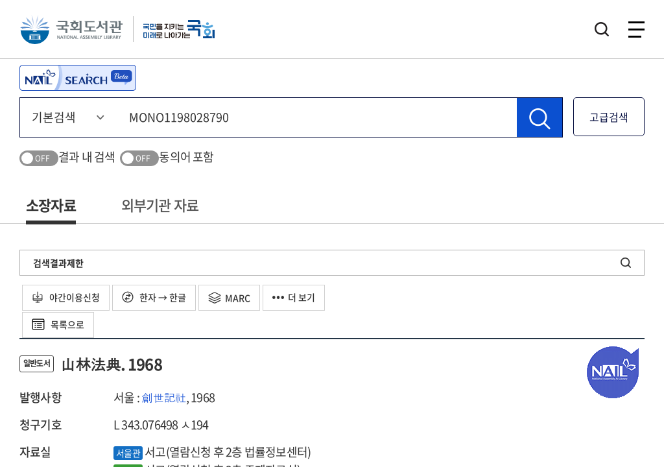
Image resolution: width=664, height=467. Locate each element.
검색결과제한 (58, 262)
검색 (601, 29)
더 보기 (293, 297)
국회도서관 (71, 29)
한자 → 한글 (154, 297)
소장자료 (51, 204)
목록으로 (58, 324)
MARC (229, 297)
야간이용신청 (66, 297)
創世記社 (163, 397)
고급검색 (608, 117)
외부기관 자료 (159, 204)
